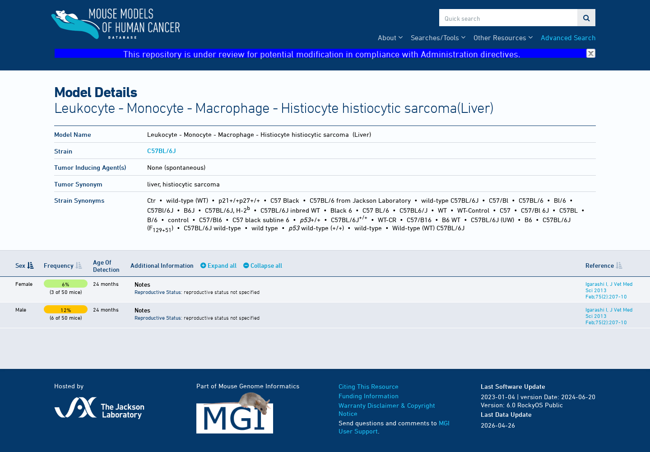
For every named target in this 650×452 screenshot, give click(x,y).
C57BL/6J (161, 150)
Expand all (222, 265)
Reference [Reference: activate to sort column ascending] (599, 265)
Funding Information (369, 396)
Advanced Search (568, 37)
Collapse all (266, 265)
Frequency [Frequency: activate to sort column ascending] (59, 265)
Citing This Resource (369, 386)
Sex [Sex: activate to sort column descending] (20, 265)
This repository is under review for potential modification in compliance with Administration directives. (359, 53)
